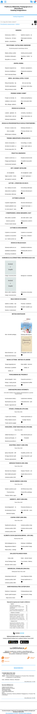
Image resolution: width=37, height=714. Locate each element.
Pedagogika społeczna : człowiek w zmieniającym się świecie (20, 606)
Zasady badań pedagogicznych (15, 605)
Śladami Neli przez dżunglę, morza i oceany (17, 624)
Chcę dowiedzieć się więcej (12, 713)
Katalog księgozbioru (18, 16)
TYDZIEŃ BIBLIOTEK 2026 (8, 673)
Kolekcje (17, 24)
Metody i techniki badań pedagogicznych (16, 610)
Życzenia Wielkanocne (7, 685)
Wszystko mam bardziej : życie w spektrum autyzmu (18, 615)
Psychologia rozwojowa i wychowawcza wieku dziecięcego (19, 609)
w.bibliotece (7, 652)
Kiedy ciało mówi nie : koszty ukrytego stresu (17, 619)
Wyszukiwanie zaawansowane (7, 24)
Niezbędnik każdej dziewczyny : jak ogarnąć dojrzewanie (19, 614)
